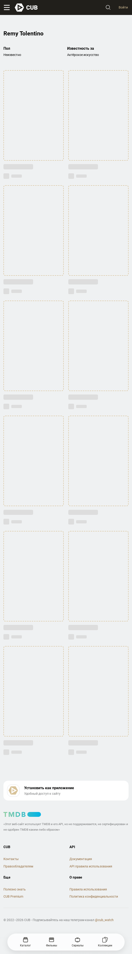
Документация (80, 859)
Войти (123, 7)
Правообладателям (18, 866)
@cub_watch (104, 920)
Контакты (11, 859)
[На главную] (26, 7)
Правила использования (88, 889)
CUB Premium (13, 896)
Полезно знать (14, 889)
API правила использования (90, 866)
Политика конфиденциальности (93, 896)
